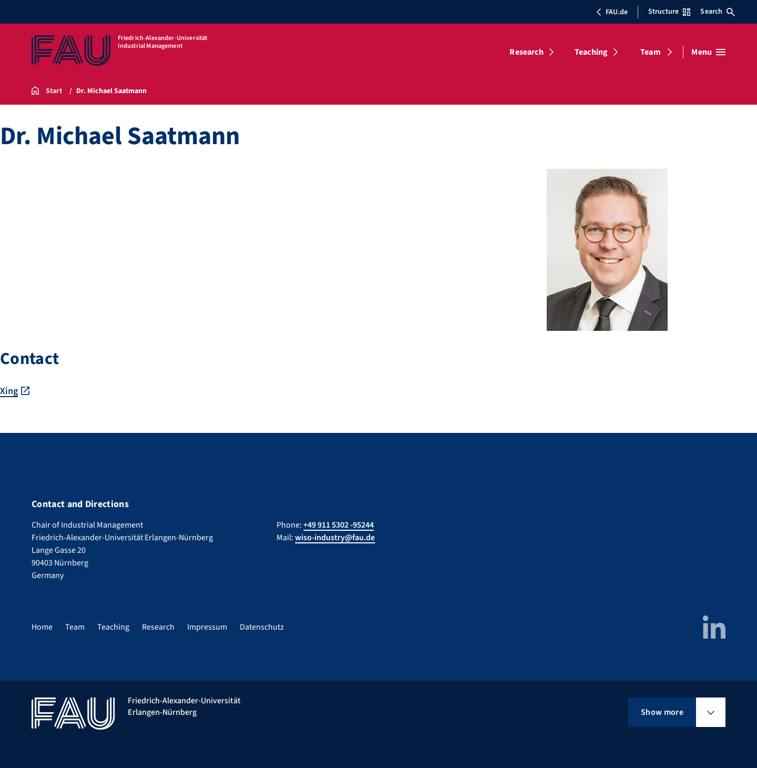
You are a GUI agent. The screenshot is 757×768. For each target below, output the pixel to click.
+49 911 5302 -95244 (338, 525)
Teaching (591, 52)
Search (717, 11)
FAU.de (612, 12)
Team (650, 52)
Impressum (207, 627)
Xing (9, 391)
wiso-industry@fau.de (335, 537)
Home (42, 627)
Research (526, 52)
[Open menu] (708, 52)
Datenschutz (262, 627)
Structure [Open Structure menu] (669, 11)
